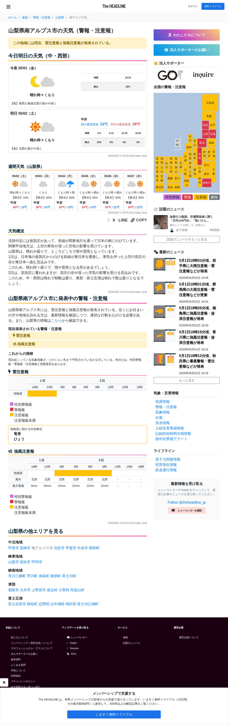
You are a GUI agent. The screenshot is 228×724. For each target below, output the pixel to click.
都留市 (13, 590)
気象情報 (162, 412)
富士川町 (69, 576)
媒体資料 (16, 659)
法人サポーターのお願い (24, 653)
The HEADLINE (114, 6)
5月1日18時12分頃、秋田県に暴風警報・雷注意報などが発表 (197, 361)
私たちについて (19, 637)
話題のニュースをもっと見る (187, 239)
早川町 (32, 576)
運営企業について (189, 637)
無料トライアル (213, 6)
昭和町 (94, 548)
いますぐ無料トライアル (114, 714)
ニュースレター (77, 637)
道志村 (52, 590)
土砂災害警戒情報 (169, 428)
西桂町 (32, 604)
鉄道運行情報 (166, 470)
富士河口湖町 (88, 604)
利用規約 (16, 675)
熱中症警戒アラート (171, 439)
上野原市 (39, 590)
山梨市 (13, 562)
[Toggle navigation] (8, 7)
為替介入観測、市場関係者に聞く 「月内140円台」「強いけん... (193, 218)
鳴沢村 (71, 604)
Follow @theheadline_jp (187, 502)
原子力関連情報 (167, 459)
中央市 (82, 548)
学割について (18, 670)
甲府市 (13, 548)
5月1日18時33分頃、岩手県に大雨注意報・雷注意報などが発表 (197, 266)
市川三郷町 (17, 576)
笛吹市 (25, 562)
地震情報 (162, 401)
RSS (71, 653)
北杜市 (59, 548)
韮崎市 (25, 548)
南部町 (55, 576)
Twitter (72, 643)
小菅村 (64, 590)
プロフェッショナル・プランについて (32, 648)
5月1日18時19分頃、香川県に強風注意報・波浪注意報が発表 (197, 337)
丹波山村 (77, 590)
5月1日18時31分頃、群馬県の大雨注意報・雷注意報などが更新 (197, 289)
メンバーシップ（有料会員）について (32, 643)
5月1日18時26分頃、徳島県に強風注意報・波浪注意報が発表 (197, 313)
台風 (159, 417)
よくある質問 (18, 665)
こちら (56, 320)
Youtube (73, 648)
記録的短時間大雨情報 (173, 433)
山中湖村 (57, 604)
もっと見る (187, 380)
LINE (123, 220)
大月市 (25, 590)
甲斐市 (71, 548)
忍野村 (44, 604)
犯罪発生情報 (166, 465)
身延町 (44, 576)
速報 (125, 637)
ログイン (193, 6)
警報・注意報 (166, 407)
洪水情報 (162, 423)
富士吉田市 (17, 604)
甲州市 (37, 562)
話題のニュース (131, 643)
